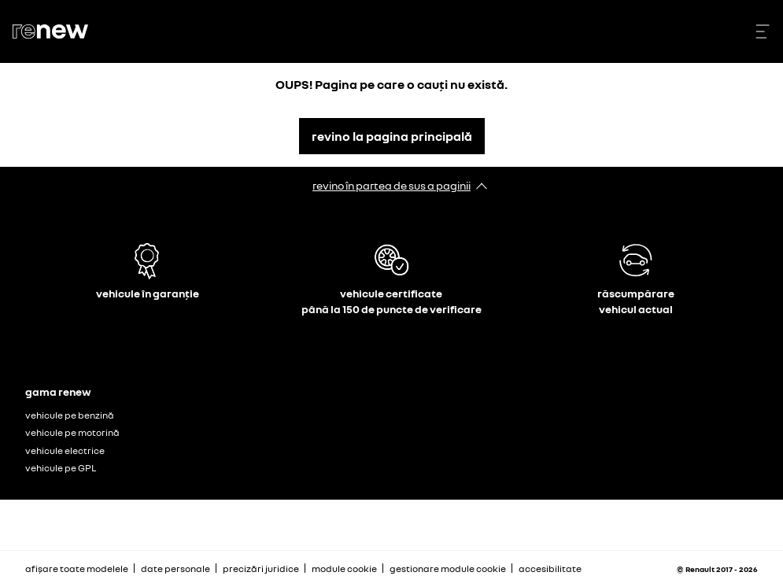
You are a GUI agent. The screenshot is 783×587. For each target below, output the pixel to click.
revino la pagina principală (392, 136)
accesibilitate (550, 568)
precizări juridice (261, 568)
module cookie (344, 568)
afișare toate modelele (76, 568)
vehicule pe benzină (69, 415)
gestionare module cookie (448, 569)
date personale (175, 568)
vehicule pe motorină (72, 432)
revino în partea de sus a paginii (391, 185)
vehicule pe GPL (60, 468)
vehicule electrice (65, 450)
